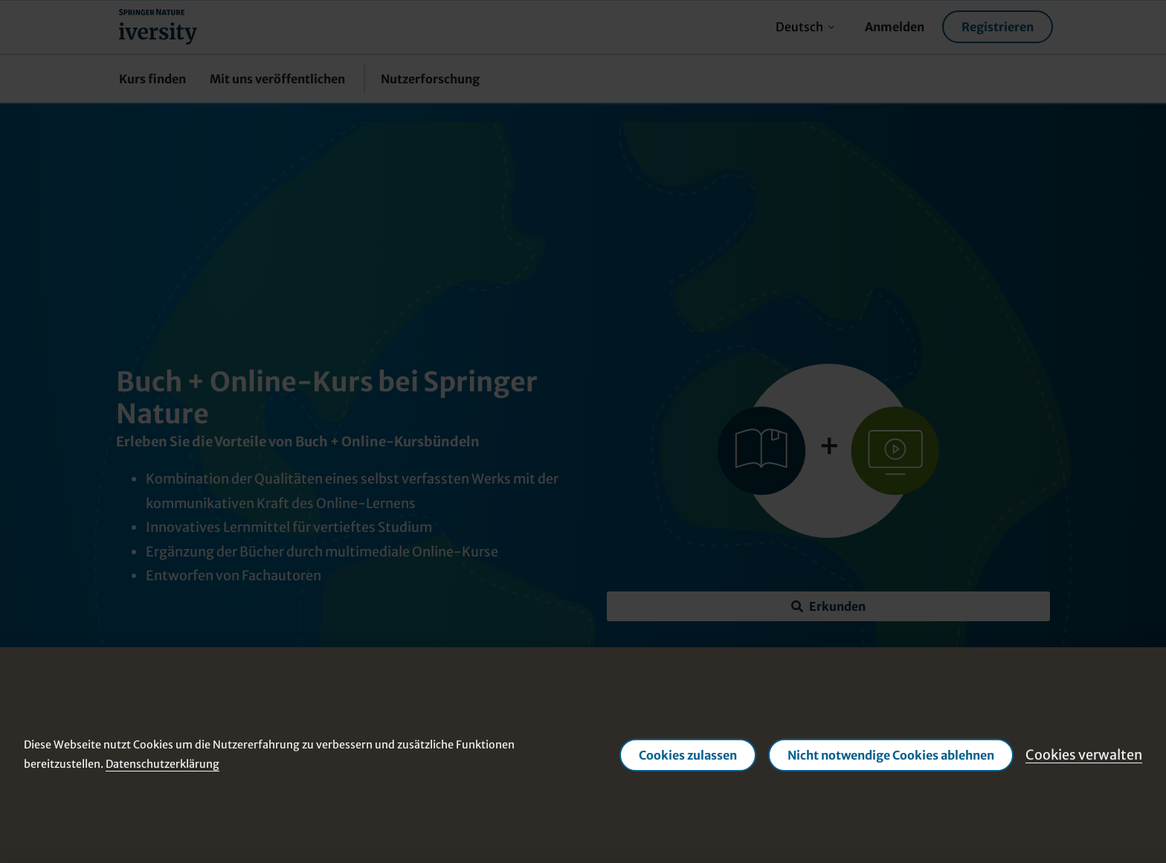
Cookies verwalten (1083, 754)
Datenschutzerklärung (162, 764)
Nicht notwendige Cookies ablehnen (890, 755)
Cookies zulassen (688, 755)
